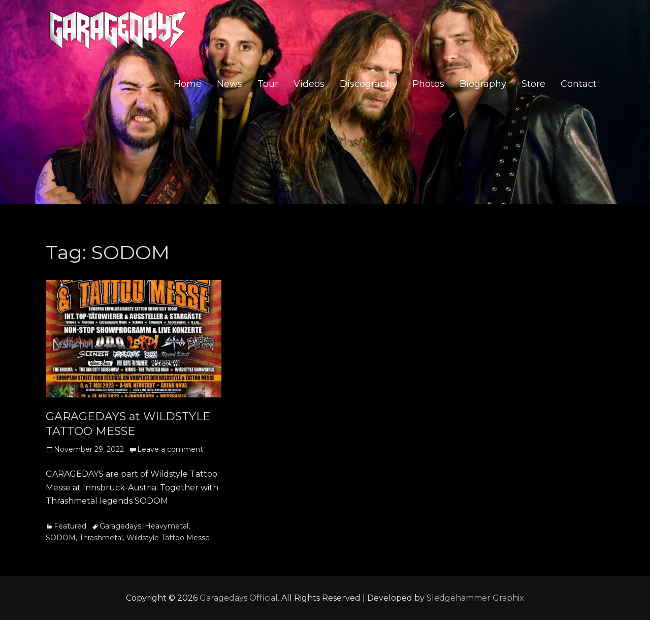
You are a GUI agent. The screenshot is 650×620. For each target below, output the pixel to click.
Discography (368, 84)
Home (188, 84)
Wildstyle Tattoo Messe (168, 537)
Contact (579, 84)
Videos (309, 84)
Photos (428, 84)
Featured (70, 526)
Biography (483, 84)
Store (533, 84)
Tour (267, 84)
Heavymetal (166, 526)
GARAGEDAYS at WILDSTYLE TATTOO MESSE (128, 424)
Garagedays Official (239, 598)
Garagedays (120, 526)
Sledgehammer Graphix (475, 598)
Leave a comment (170, 449)
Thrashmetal (101, 537)
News (229, 84)
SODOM (61, 537)
